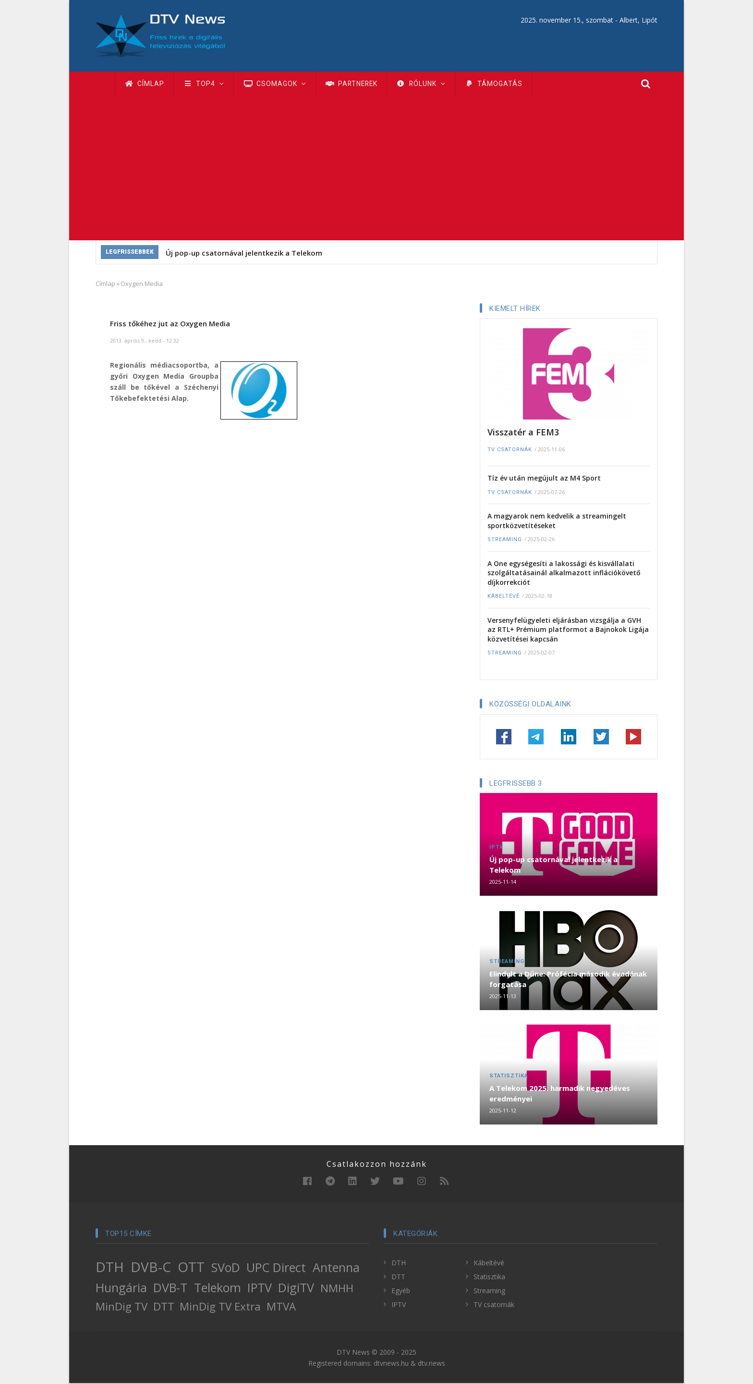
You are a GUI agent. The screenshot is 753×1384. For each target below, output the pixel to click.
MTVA (281, 1307)
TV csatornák (509, 450)
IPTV (496, 848)
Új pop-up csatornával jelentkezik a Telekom (244, 254)
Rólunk (427, 84)
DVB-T (170, 1288)
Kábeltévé (503, 597)
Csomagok (276, 84)
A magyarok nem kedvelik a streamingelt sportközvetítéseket (556, 521)
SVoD (225, 1268)
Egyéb (400, 1291)
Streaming (504, 540)
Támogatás (501, 84)
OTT (191, 1268)
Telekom (217, 1288)
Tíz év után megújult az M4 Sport (544, 478)
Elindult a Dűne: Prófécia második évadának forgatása (568, 980)
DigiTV (296, 1288)
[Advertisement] (376, 169)
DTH (110, 1268)
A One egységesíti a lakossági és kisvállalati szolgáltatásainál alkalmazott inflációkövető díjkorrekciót (564, 574)
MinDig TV (121, 1307)
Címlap (145, 84)
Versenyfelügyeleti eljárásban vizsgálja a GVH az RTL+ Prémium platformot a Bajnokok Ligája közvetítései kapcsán (568, 630)
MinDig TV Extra (220, 1307)
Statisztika (508, 1077)
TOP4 (205, 84)
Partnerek (355, 84)
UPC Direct (276, 1268)
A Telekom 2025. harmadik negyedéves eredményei (559, 1094)
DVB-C (151, 1268)
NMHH (336, 1289)
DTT (163, 1307)
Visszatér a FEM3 (523, 433)
